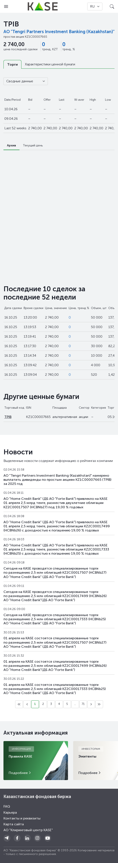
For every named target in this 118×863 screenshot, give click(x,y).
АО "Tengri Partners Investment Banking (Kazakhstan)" (59, 31)
